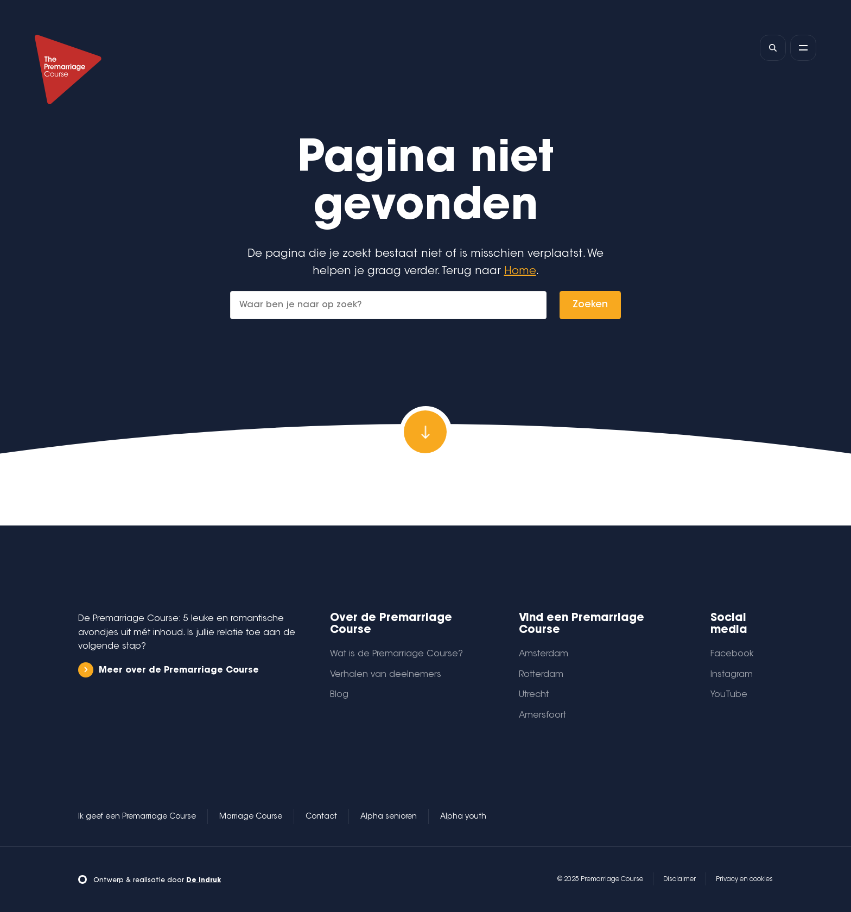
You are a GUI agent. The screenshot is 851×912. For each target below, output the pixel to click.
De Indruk (203, 880)
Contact (321, 817)
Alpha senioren (388, 817)
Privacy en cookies (744, 879)
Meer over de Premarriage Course (168, 670)
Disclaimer (679, 879)
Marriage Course (250, 817)
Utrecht (534, 695)
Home (520, 271)
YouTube (728, 695)
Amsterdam (543, 654)
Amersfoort (542, 715)
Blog (339, 695)
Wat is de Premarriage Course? (396, 654)
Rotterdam (541, 674)
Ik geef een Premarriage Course (137, 817)
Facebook (732, 654)
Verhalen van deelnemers (385, 674)
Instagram (731, 674)
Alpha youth (463, 817)
